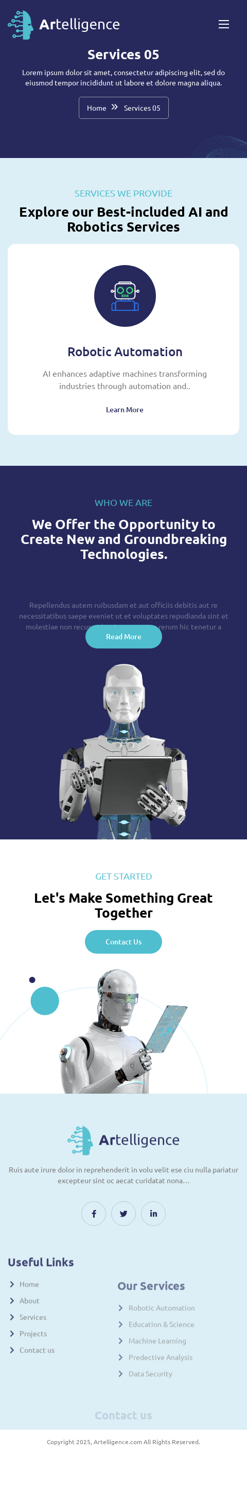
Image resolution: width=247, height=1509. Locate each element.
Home (97, 107)
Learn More (125, 409)
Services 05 (142, 107)
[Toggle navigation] (223, 23)
